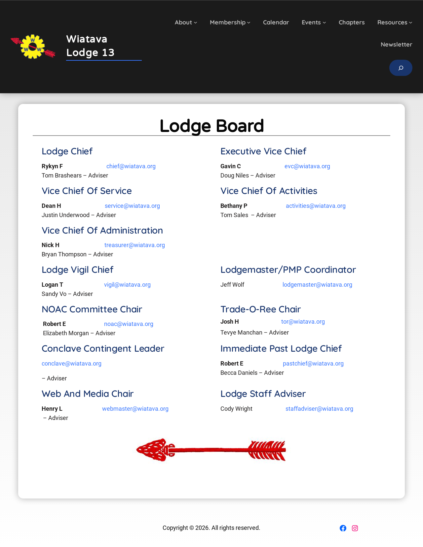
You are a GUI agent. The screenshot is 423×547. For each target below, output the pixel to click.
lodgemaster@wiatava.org (317, 284)
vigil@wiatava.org (127, 284)
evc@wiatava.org (307, 166)
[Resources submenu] (410, 22)
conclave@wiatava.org (71, 363)
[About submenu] (195, 22)
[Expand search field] (400, 68)
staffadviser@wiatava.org (319, 408)
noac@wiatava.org (128, 324)
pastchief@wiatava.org (313, 363)
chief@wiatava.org (131, 166)
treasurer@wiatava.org (134, 245)
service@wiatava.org (132, 206)
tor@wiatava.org (303, 321)
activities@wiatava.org (316, 206)
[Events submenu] (324, 22)
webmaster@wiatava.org (135, 408)
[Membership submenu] (248, 22)
